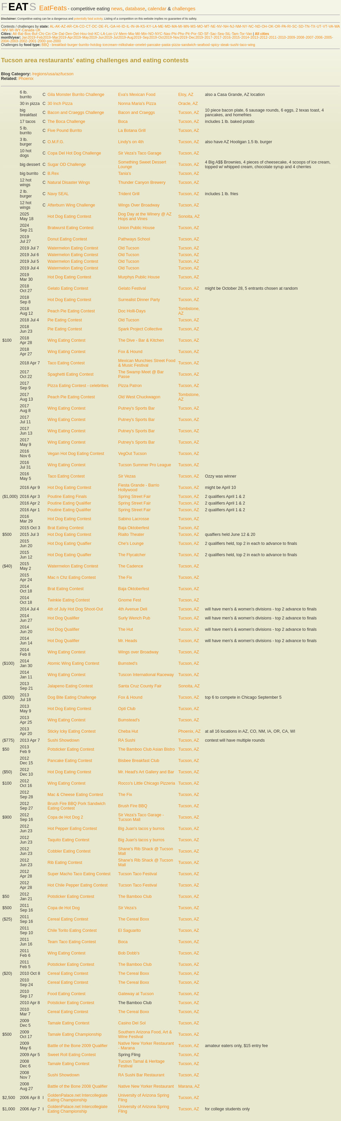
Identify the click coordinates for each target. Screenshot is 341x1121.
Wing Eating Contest (67, 340)
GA (112, 26)
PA (284, 26)
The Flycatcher (132, 555)
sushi (234, 45)
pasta (166, 45)
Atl (15, 34)
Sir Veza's (127, 908)
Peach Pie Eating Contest (71, 311)
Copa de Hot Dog (64, 908)
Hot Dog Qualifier (64, 618)
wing (251, 45)
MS (193, 26)
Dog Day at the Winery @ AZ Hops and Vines (144, 216)
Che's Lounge (131, 543)
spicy (215, 45)
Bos (28, 34)
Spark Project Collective (140, 329)
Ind (90, 34)
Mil (137, 34)
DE (101, 26)
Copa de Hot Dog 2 (65, 817)
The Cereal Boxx (133, 919)
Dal (61, 34)
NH (225, 26)
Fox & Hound (130, 351)
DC (94, 26)
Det (76, 34)
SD (301, 26)
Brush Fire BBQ (132, 806)
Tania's (124, 173)
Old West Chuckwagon (139, 397)
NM (238, 26)
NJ (232, 26)
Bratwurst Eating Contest (71, 227)
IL (128, 26)
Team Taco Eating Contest (72, 941)
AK (57, 26)
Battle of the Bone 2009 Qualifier (78, 1045)
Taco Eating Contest (66, 363)
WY (18, 30)
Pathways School (134, 239)
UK (38, 30)
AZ (63, 26)
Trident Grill (129, 193)
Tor (242, 34)
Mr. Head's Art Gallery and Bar (146, 772)
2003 (14, 41)
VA (331, 26)
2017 (208, 37)
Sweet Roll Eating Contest (72, 1054)
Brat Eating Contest (66, 528)
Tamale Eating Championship (75, 1034)
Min (144, 34)
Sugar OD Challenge (67, 164)
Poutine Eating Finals (67, 496)
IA (137, 26)
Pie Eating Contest (65, 320)
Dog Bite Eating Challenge (72, 697)
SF (206, 34)
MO (200, 26)
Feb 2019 (44, 37)
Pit (187, 34)
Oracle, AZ (188, 103)
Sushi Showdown (64, 740)
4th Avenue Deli (132, 609)
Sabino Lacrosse (133, 519)
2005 (328, 37)
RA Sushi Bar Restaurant (141, 1075)
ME (161, 26)
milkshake (126, 45)
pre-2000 (54, 41)
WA (337, 26)
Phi (173, 34)
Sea (221, 34)
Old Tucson (128, 248)
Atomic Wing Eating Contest (73, 663)
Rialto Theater (131, 534)
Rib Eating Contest (65, 862)
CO (82, 26)
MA (174, 26)
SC (294, 26)
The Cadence (130, 566)
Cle (55, 34)
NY (244, 26)
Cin (48, 34)
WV (5, 30)
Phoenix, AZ (189, 731)
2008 (300, 37)
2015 (236, 37)
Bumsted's (128, 663)
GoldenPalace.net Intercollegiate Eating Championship (78, 1097)
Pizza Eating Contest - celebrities (78, 385)
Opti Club (127, 708)
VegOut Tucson (132, 453)
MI (180, 26)
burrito (84, 45)
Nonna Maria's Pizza (137, 103)
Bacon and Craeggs (136, 112)
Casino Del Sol (132, 1023)
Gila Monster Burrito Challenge (76, 94)
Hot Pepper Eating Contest (72, 828)
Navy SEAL (58, 193)
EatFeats (53, 8)
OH (264, 26)
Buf (34, 34)
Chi (41, 34)
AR (69, 26)
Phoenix (26, 78)
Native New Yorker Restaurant (146, 1086)
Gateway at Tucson (136, 993)
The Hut (125, 629)
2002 (23, 41)
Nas (167, 34)
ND (257, 26)
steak (224, 45)
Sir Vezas (127, 476)
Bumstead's (129, 720)
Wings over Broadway (138, 652)
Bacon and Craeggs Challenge (76, 112)
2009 (291, 37)
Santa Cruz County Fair (140, 686)
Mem (123, 34)
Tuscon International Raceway (146, 674)
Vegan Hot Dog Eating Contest (76, 453)
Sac (213, 34)
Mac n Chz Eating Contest (72, 577)
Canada (28, 30)
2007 (309, 37)
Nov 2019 (180, 37)
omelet (141, 45)
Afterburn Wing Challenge (71, 205)
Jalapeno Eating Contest (70, 686)
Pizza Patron (130, 385)
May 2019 (89, 37)
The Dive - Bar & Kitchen (141, 340)
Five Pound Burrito (65, 130)
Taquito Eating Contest (68, 840)
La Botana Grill (132, 130)
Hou (83, 34)
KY (149, 26)
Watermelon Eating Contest (73, 248)
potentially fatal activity (88, 18)
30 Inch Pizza (60, 103)
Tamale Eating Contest (68, 1023)
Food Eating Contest (67, 993)
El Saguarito (129, 930)
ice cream (110, 45)
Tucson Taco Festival (137, 874)
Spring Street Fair (134, 496)
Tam (235, 34)
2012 (263, 37)
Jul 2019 (120, 37)
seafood (203, 45)
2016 (226, 37)
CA (75, 26)
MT (206, 26)
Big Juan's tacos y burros (141, 828)
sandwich (188, 45)
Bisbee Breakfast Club (138, 760)
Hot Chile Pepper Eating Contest (78, 885)
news (117, 8)
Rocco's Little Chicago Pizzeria (146, 783)
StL (227, 34)
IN (132, 26)
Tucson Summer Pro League (144, 465)
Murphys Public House (139, 277)
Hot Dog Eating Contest (69, 216)
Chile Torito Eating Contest (72, 930)
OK (270, 26)
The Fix (125, 577)
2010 (282, 37)
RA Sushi (126, 740)
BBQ (45, 45)
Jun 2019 (105, 37)
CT (88, 26)
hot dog (95, 45)
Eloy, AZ (185, 94)
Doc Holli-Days (132, 311)
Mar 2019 (59, 37)
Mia (131, 34)
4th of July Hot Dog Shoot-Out (75, 609)
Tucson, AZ (188, 112)
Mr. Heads (127, 640)
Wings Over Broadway (139, 205)
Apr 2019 (74, 37)
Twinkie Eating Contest (69, 600)
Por (193, 34)
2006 (319, 37)
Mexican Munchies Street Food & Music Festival (146, 363)
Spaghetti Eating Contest (71, 374)
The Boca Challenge (66, 121)
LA (155, 26)
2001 (32, 41)
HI (118, 26)
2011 (273, 37)
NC (251, 26)
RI (289, 26)
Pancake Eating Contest (70, 760)
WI (11, 30)
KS (143, 26)
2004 (5, 41)
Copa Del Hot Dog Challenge (74, 153)
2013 (254, 37)
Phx (181, 34)
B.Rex (53, 173)
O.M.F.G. (56, 142)
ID (123, 26)
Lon (109, 34)
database (135, 8)
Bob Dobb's (129, 953)
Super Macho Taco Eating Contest (79, 874)
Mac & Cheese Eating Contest (75, 794)
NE (213, 26)
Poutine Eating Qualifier (69, 503)
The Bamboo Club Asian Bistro (146, 749)
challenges (183, 8)
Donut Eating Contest (67, 239)
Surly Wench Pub (134, 618)
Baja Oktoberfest (133, 528)
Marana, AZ (188, 1086)
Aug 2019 (134, 37)
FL (107, 26)
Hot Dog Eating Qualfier (70, 543)
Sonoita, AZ (188, 216)
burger (73, 45)
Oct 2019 (165, 37)
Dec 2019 (196, 37)
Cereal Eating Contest (68, 919)
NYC (159, 34)
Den (69, 34)
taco (243, 45)
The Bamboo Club (135, 896)
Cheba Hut (128, 731)
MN (186, 26)
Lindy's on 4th (131, 142)
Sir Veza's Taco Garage (140, 153)
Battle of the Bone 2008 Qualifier (78, 1086)
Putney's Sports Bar (136, 408)
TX (313, 26)
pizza (176, 45)
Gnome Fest (129, 600)
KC (97, 34)
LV (116, 34)
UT (319, 26)
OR (277, 26)
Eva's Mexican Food (137, 94)
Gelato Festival (132, 288)
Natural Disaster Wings (69, 182)
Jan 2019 (28, 37)
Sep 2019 (150, 37)
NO (151, 34)
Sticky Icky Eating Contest (72, 731)
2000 (42, 41)
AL (52, 26)
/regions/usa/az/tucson (53, 74)
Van (249, 34)
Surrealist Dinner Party (139, 299)
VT (325, 26)
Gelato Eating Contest (68, 288)
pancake (153, 45)
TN (307, 26)
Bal (20, 34)
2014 (245, 37)
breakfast (59, 45)
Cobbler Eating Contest (69, 851)
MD (167, 26)
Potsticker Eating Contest (71, 749)
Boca (123, 121)
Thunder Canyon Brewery (142, 182)
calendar (157, 8)
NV (219, 26)
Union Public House (136, 227)
